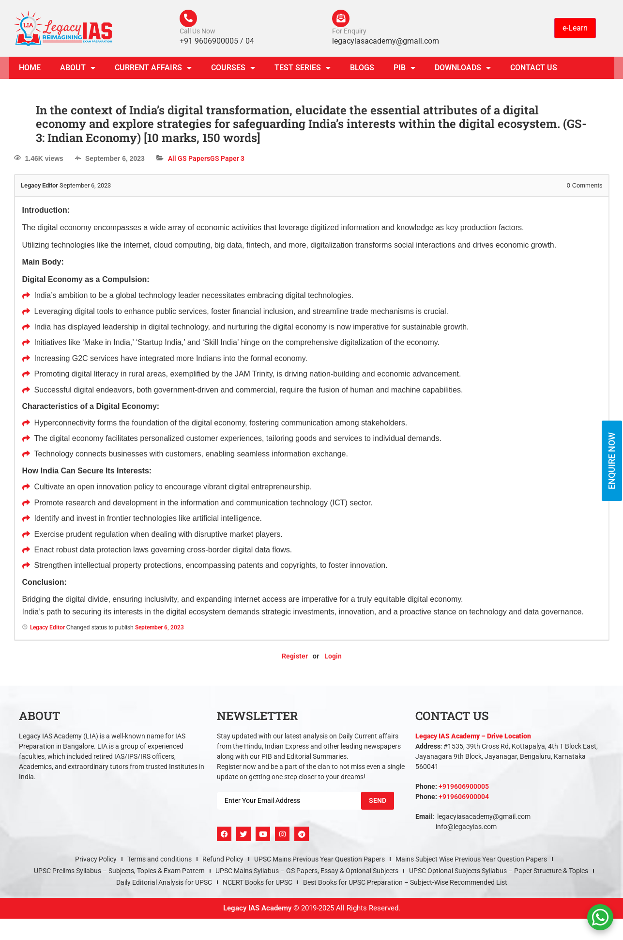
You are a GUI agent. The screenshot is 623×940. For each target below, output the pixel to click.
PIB (404, 69)
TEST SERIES (302, 69)
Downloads (463, 69)
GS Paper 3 (227, 160)
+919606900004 (464, 798)
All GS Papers (189, 160)
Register (295, 658)
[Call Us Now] (189, 19)
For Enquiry (349, 33)
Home (30, 69)
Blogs (362, 69)
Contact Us (533, 69)
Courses (233, 69)
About (77, 69)
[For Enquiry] (341, 19)
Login (333, 658)
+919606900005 (464, 788)
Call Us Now (197, 33)
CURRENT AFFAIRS (153, 69)
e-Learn (575, 28)
